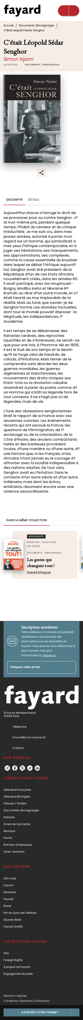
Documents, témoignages (36, 25)
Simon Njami (18, 59)
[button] (42, 65)
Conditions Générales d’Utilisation (27, 1001)
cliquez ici (49, 655)
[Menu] (68, 10)
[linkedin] (37, 768)
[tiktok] (30, 768)
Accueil (9, 25)
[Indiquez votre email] (36, 667)
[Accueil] (22, 10)
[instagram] (7, 768)
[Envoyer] (70, 667)
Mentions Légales (15, 996)
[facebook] (15, 768)
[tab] (14, 200)
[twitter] (22, 768)
